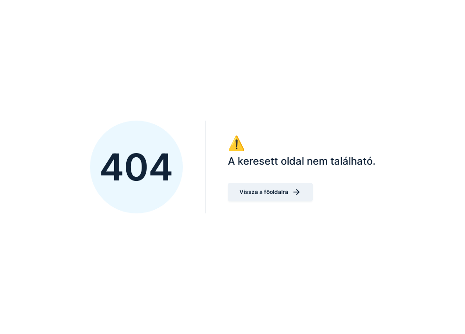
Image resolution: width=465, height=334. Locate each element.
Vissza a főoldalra (270, 192)
